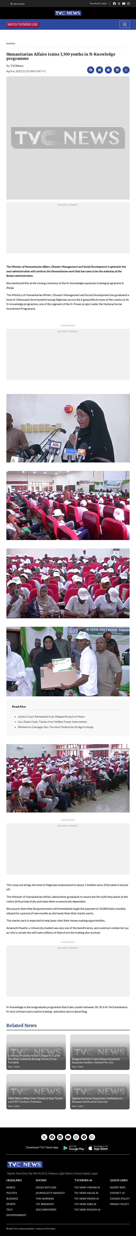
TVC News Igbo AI (85, 1204)
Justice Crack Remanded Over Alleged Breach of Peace (51, 716)
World (10, 1187)
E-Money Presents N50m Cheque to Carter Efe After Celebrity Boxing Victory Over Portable (34, 1059)
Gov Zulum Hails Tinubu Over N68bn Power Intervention (52, 721)
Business (12, 1198)
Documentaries (46, 1209)
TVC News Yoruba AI (87, 1187)
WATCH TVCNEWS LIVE (23, 24)
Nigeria (10, 43)
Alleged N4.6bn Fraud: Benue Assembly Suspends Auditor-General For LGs (96, 1060)
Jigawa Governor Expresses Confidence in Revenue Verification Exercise (97, 1099)
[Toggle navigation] (125, 24)
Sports (10, 1204)
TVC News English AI (87, 1209)
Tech (9, 1209)
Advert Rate (19, 3)
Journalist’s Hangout (50, 1193)
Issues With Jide (46, 1187)
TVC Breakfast (45, 1204)
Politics (11, 1193)
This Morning (45, 1198)
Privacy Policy (119, 1204)
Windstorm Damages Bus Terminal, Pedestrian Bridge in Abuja (55, 727)
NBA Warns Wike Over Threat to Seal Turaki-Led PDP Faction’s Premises (35, 1099)
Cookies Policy (120, 1198)
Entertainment (16, 1215)
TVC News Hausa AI (86, 1193)
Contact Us (117, 1193)
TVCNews (17, 65)
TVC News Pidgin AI (86, 1198)
